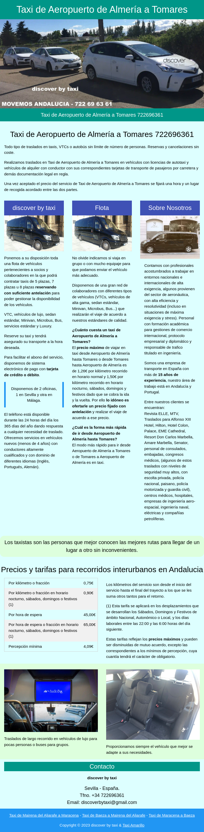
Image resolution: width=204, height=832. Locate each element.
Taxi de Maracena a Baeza (172, 815)
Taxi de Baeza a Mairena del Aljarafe (113, 815)
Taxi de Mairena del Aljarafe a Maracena (44, 815)
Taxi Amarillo (133, 825)
